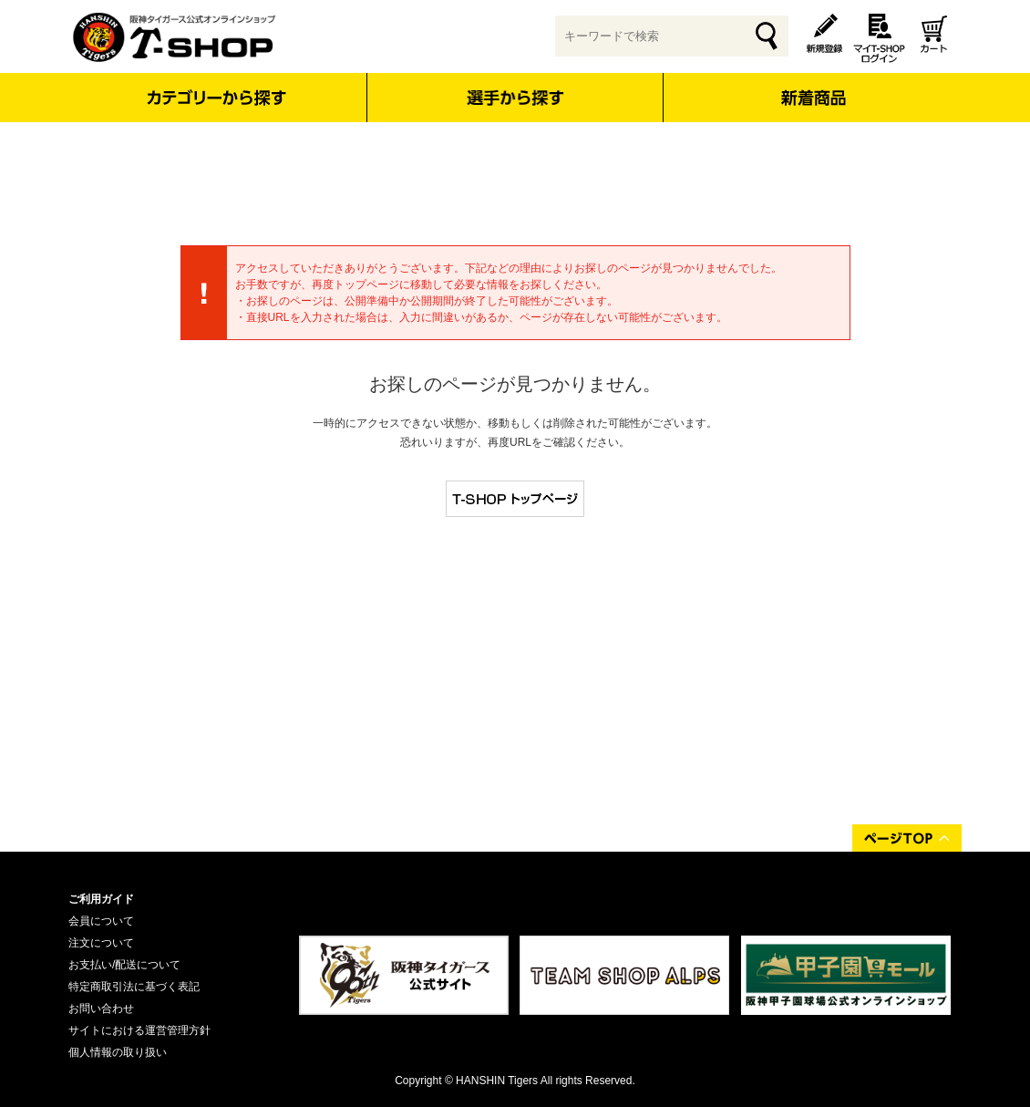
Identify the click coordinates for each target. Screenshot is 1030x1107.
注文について (101, 942)
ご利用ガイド (101, 899)
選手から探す (515, 97)
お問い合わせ (101, 1008)
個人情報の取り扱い (117, 1052)
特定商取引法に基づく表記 (134, 986)
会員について (101, 921)
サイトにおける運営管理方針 (139, 1030)
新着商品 (813, 85)
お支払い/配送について (124, 964)
